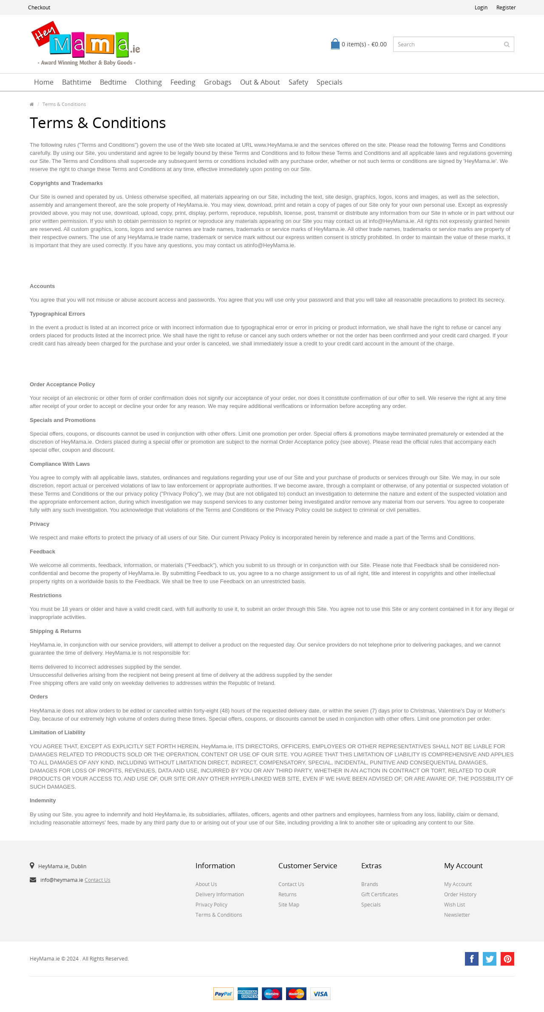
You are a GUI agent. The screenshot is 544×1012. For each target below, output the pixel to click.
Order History (460, 894)
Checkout (39, 7)
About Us (206, 884)
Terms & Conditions (64, 104)
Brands (369, 884)
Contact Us (97, 880)
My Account (458, 884)
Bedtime (113, 82)
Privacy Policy (211, 904)
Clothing (148, 82)
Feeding (183, 82)
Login (481, 7)
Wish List (454, 904)
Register (506, 7)
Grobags (218, 82)
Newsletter (457, 914)
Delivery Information (220, 894)
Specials (330, 82)
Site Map (288, 904)
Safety (298, 82)
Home (44, 82)
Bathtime (76, 82)
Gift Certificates (379, 894)
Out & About (260, 82)
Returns (287, 894)
